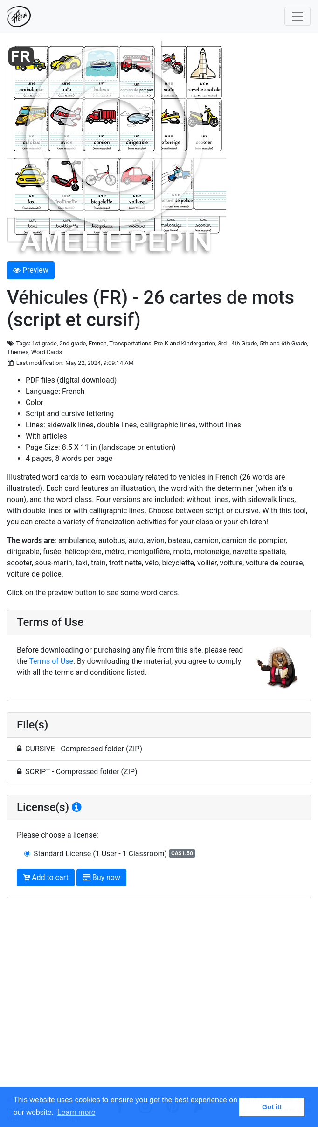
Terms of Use (51, 661)
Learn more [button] (76, 1112)
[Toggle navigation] (297, 16)
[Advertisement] (159, 1000)
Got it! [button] (272, 1107)
